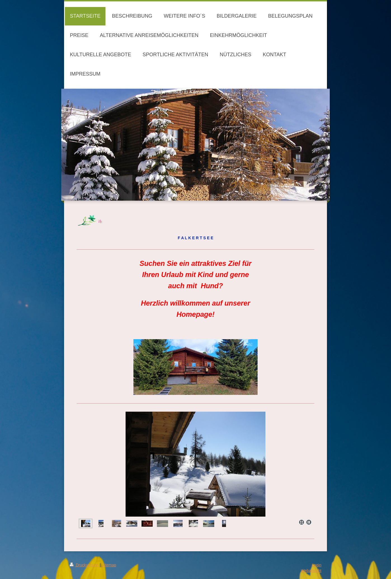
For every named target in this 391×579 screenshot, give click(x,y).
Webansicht (311, 570)
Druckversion (85, 565)
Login (316, 565)
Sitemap (109, 565)
